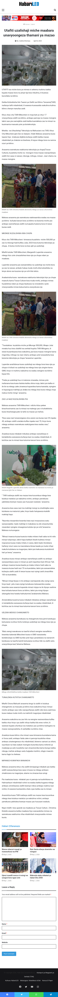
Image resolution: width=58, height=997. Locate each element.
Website (5, 942)
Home (26, 24)
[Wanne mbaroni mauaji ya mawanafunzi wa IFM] (15, 839)
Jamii (33, 24)
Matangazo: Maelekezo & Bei (30, 980)
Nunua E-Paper (47, 980)
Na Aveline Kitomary (23, 41)
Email (4, 933)
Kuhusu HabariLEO (12, 980)
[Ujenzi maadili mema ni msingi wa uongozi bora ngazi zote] (15, 865)
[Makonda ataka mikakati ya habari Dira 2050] (43, 865)
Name (4, 924)
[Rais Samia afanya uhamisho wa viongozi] (43, 839)
